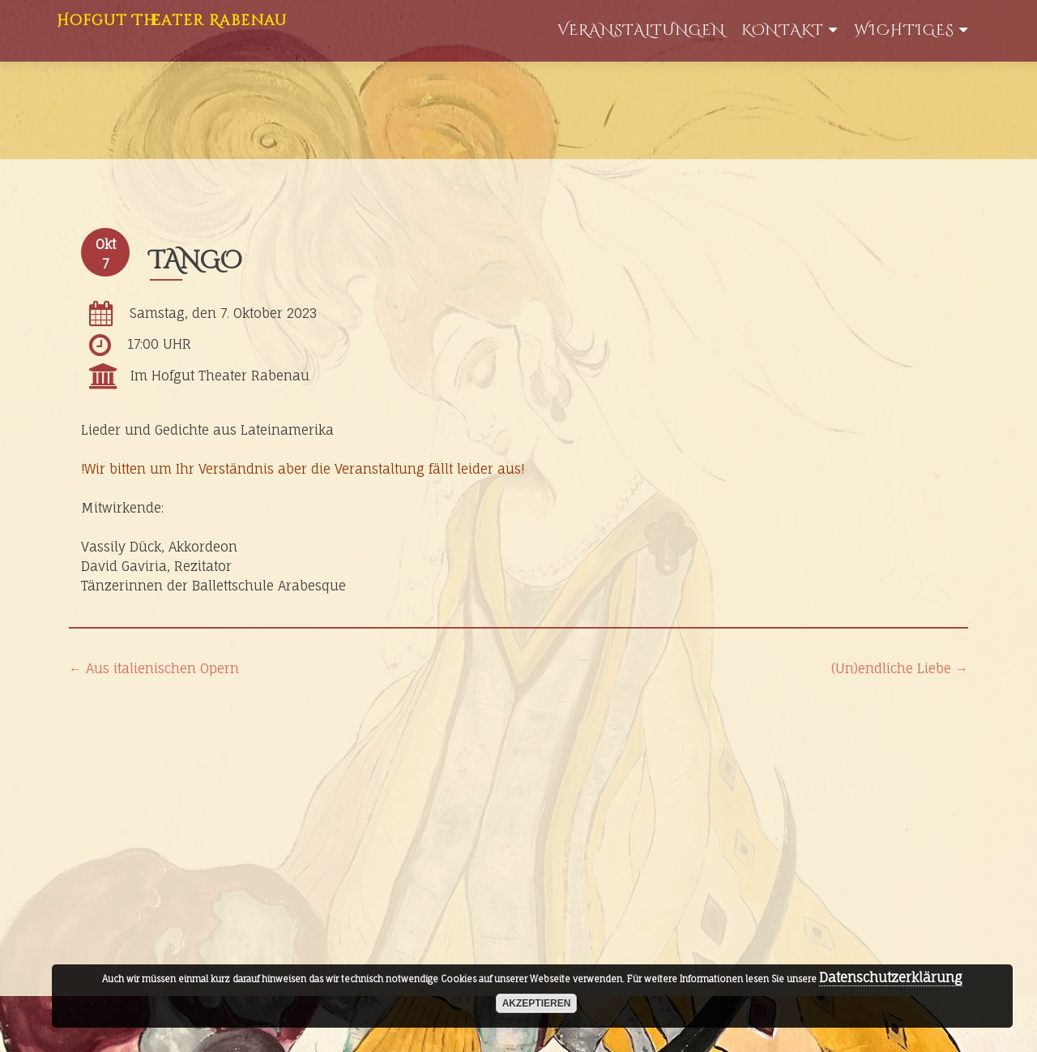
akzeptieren (536, 1003)
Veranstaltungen (641, 30)
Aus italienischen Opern (154, 668)
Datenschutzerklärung (890, 977)
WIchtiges (904, 30)
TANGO (196, 261)
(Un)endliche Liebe (899, 668)
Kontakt (782, 30)
